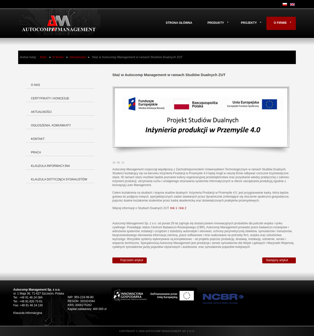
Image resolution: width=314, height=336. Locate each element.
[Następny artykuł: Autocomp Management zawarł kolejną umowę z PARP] (279, 260)
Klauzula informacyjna (50, 166)
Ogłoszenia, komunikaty (51, 125)
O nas (35, 85)
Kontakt (38, 139)
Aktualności (77, 57)
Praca (36, 152)
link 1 (173, 208)
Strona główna (179, 23)
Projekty (249, 23)
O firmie (280, 23)
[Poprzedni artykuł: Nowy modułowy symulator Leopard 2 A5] (129, 260)
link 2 (182, 208)
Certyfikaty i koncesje (50, 98)
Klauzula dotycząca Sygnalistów (59, 179)
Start (43, 57)
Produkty (216, 23)
